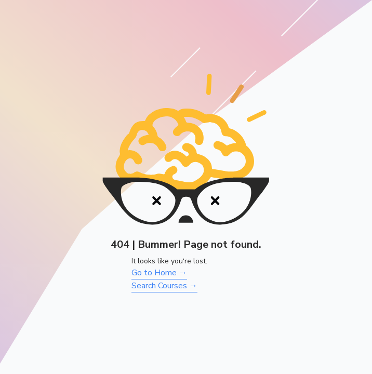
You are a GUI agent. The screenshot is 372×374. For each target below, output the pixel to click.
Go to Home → (159, 272)
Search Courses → (164, 285)
